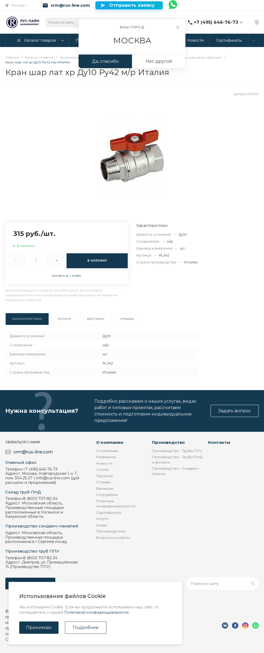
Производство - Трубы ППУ (177, 451)
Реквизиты (106, 457)
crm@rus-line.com (70, 5)
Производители (110, 531)
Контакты (219, 442)
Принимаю (39, 627)
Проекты (104, 476)
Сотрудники (107, 494)
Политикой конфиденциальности (96, 612)
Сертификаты (108, 512)
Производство (168, 442)
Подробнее (86, 627)
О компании (109, 442)
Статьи (102, 469)
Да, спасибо (105, 61)
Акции (101, 525)
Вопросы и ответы (113, 537)
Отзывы (103, 482)
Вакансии (104, 488)
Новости (104, 463)
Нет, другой (159, 61)
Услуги (102, 518)
